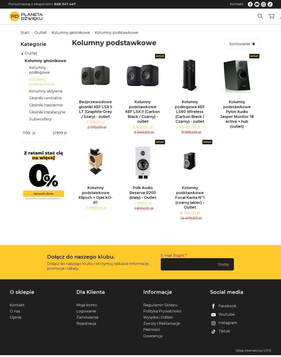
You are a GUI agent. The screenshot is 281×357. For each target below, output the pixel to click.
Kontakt (236, 4)
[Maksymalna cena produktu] (58, 133)
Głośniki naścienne (46, 105)
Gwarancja (152, 338)
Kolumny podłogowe (39, 70)
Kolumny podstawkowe (42, 81)
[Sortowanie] (242, 43)
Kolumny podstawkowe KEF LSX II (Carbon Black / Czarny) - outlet (142, 113)
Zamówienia (87, 319)
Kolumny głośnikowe (45, 61)
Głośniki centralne (45, 98)
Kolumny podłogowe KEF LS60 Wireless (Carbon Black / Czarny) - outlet (190, 113)
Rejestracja (86, 325)
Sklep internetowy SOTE (253, 352)
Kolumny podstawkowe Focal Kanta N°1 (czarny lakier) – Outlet (190, 199)
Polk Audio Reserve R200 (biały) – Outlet (142, 194)
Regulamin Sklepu (160, 307)
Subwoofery (40, 119)
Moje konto (86, 307)
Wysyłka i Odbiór (158, 319)
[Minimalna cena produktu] (26, 133)
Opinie (16, 319)
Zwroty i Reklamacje (161, 325)
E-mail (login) (173, 257)
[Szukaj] (260, 16)
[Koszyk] (271, 16)
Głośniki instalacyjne (47, 112)
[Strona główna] (27, 16)
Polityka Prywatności (162, 313)
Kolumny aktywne (46, 91)
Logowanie (86, 313)
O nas (15, 313)
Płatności (151, 331)
